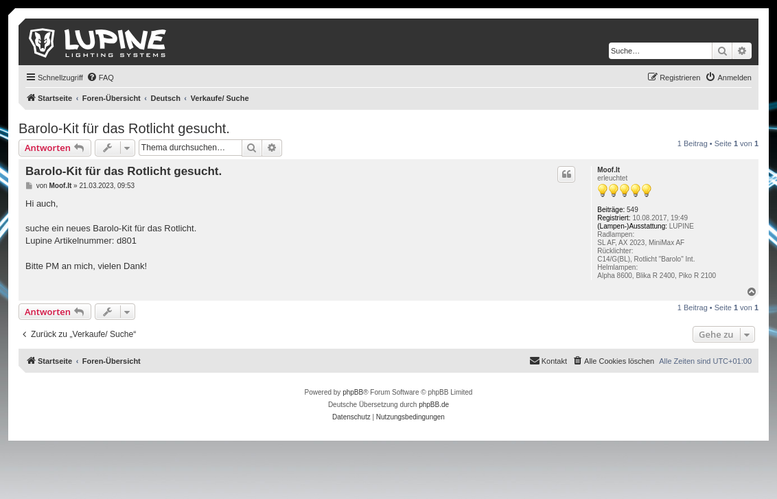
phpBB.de (434, 404)
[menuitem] (100, 77)
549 (632, 209)
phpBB (353, 392)
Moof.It (608, 170)
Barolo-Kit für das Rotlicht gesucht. (124, 128)
